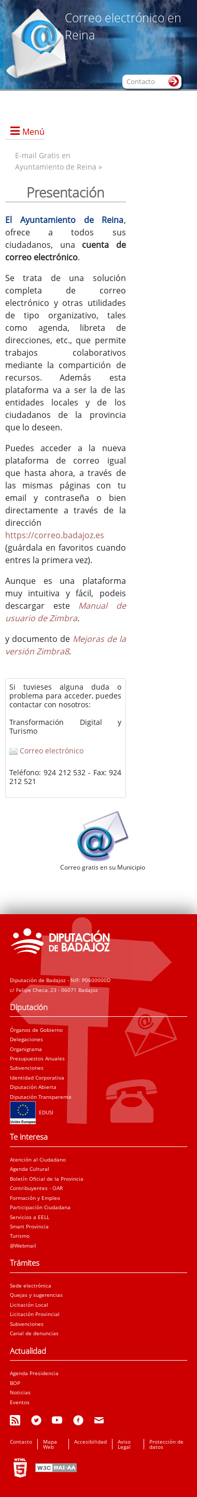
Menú (33, 131)
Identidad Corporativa (37, 1077)
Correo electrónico (46, 751)
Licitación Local (29, 1304)
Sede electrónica (30, 1285)
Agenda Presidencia (34, 1373)
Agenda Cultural (29, 1168)
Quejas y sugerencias (36, 1294)
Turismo (20, 1235)
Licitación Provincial (35, 1314)
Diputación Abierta (33, 1086)
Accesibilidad (90, 1441)
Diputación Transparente (41, 1096)
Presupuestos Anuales (37, 1058)
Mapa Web (50, 1444)
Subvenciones (27, 1067)
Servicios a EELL (29, 1217)
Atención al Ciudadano (38, 1159)
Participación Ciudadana (40, 1207)
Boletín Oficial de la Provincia (46, 1178)
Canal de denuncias (34, 1333)
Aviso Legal (124, 1444)
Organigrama (26, 1049)
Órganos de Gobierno (36, 1029)
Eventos (20, 1402)
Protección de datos (166, 1444)
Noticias (20, 1392)
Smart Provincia (29, 1226)
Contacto (21, 1441)
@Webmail (23, 1245)
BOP (15, 1383)
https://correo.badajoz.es (54, 535)
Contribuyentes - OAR (36, 1188)
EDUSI (31, 1112)
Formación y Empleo (35, 1197)
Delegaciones (26, 1039)
